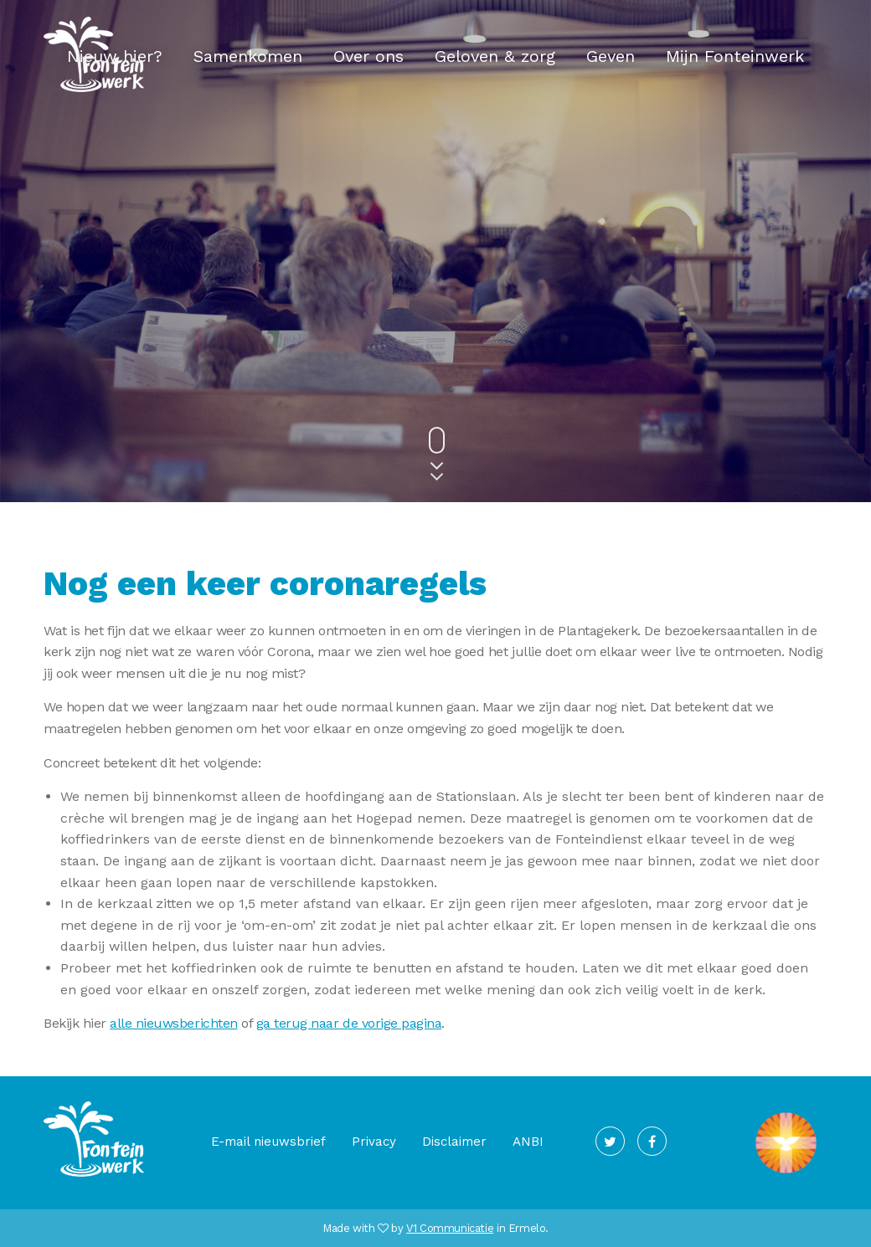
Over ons (368, 56)
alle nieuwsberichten (173, 1023)
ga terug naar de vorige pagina (349, 1023)
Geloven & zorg (495, 56)
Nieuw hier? (114, 56)
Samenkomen (247, 56)
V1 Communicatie (449, 1228)
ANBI (528, 1141)
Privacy (374, 1141)
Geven (610, 56)
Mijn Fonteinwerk (735, 56)
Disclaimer (454, 1141)
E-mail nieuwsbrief (268, 1141)
